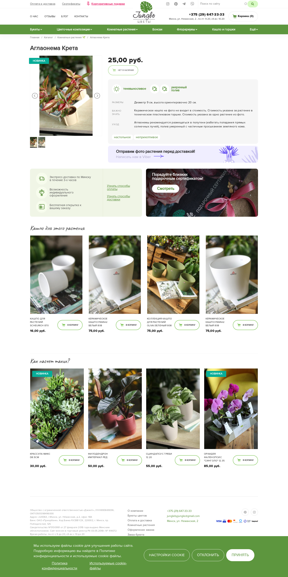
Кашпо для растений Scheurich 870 (39, 322)
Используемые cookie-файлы (108, 566)
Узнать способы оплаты (118, 187)
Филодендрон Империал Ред (98, 455)
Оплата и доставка (42, 4)
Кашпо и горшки (223, 29)
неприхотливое (147, 137)
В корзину (72, 325)
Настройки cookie (167, 555)
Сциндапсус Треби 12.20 (159, 455)
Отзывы (49, 16)
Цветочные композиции (73, 29)
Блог (64, 16)
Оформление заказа (141, 530)
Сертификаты (71, 4)
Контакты (81, 16)
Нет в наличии (126, 70)
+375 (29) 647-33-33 (206, 14)
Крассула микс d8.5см (40, 455)
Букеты (35, 29)
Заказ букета (136, 534)
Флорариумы (186, 29)
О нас (34, 16)
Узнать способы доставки (118, 198)
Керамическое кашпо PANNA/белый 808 (98, 322)
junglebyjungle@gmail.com (183, 516)
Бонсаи (157, 29)
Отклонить (208, 555)
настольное (122, 137)
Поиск (252, 4)
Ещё (253, 29)
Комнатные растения (121, 29)
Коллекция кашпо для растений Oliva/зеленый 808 (159, 322)
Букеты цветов (137, 515)
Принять (240, 555)
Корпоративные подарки (108, 4)
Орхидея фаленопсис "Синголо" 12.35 (214, 457)
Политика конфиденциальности (59, 566)
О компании (135, 511)
